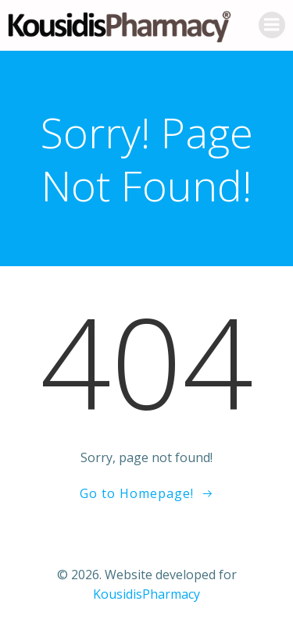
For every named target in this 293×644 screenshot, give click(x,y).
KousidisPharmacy (146, 594)
